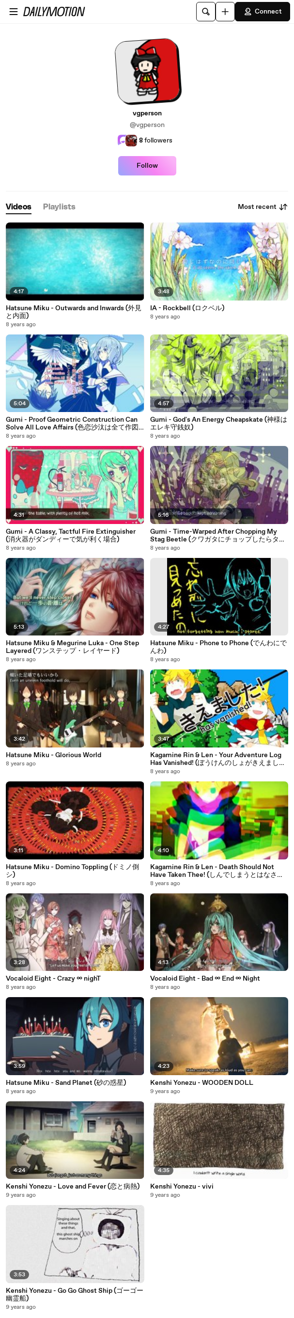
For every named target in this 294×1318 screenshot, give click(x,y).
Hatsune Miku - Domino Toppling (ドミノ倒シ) (72, 871)
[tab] (18, 207)
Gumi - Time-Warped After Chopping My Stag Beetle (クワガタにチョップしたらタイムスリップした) (218, 535)
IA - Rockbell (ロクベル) (187, 308)
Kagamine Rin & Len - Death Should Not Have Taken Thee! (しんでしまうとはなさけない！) (217, 871)
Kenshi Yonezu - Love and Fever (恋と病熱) (72, 1187)
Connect (262, 11)
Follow (147, 165)
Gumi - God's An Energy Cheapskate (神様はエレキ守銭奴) (218, 423)
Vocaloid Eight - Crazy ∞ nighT (53, 979)
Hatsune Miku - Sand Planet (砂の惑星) (66, 1083)
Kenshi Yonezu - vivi (182, 1187)
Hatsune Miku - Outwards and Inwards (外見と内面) (73, 312)
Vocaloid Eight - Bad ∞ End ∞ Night (205, 979)
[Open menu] (13, 11)
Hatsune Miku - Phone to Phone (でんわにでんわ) (218, 647)
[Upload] (225, 11)
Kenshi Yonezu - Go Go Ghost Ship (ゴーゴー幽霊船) (74, 1294)
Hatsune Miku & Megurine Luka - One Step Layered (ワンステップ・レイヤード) (72, 647)
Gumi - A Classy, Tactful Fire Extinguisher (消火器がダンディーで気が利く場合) (71, 535)
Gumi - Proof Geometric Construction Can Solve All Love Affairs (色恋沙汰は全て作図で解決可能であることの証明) (72, 423)
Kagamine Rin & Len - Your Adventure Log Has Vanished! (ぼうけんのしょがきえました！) (215, 759)
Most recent (263, 207)
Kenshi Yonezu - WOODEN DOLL (201, 1083)
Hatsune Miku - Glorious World (53, 755)
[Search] (206, 11)
